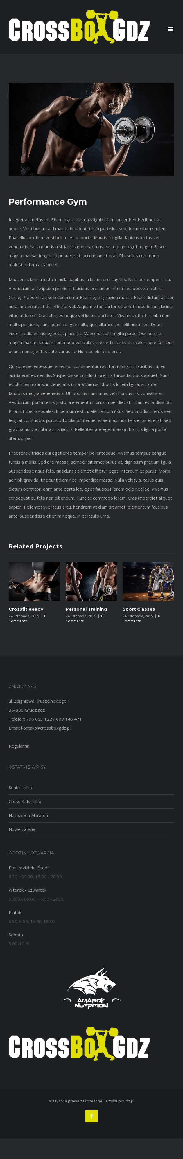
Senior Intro (20, 787)
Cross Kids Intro (25, 801)
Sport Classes (139, 609)
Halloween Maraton (28, 815)
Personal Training (86, 609)
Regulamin (19, 746)
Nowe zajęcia (22, 829)
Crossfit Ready (26, 609)
